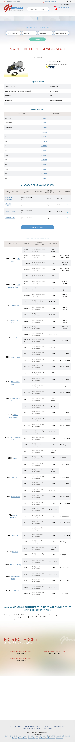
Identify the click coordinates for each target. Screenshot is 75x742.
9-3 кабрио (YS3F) (15, 565)
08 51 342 (43, 155)
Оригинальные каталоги (31, 728)
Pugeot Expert (22, 738)
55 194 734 (44, 123)
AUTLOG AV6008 (10, 218)
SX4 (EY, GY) (16, 590)
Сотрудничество (15, 726)
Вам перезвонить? (63, 7)
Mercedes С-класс (33, 736)
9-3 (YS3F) (15, 552)
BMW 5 (7, 736)
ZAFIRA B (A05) (15, 536)
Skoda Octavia (60, 736)
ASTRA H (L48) (15, 357)
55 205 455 (44, 127)
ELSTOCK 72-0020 (10, 211)
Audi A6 (52, 736)
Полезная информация (32, 726)
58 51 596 (43, 164)
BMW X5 (12, 736)
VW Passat (59, 738)
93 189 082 (44, 178)
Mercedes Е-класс (21, 736)
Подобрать (37, 39)
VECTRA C (15, 477)
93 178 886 (44, 174)
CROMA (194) (15, 305)
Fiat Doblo (42, 738)
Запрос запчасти (59, 726)
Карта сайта (48, 728)
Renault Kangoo (33, 738)
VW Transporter (50, 738)
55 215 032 (44, 132)
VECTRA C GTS (15, 497)
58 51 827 (43, 169)
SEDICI (15, 338)
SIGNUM (15, 458)
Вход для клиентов (50, 1)
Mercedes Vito (44, 736)
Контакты (47, 726)
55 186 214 (44, 118)
